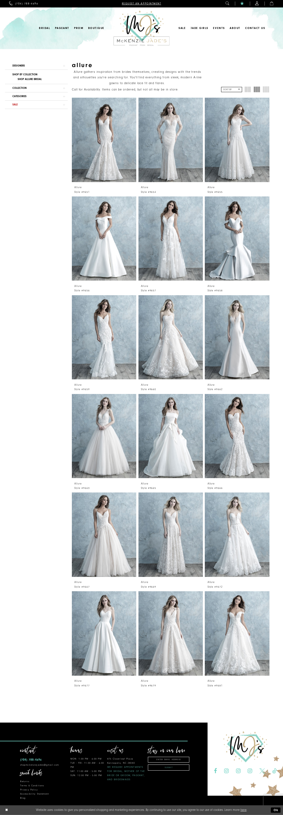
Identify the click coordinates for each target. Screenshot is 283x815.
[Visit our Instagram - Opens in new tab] (226, 771)
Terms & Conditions (32, 785)
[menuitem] (23, 3)
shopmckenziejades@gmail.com (39, 765)
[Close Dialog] (6, 810)
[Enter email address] (168, 760)
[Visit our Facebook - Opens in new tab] (215, 771)
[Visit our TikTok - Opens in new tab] (274, 771)
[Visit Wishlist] (242, 3)
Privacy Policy (29, 790)
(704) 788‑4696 (31, 759)
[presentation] (104, 140)
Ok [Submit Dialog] (276, 810)
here (243, 810)
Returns (24, 781)
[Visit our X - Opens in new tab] (262, 771)
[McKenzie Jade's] (141, 28)
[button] (227, 3)
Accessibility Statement (34, 794)
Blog (23, 798)
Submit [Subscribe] (169, 767)
